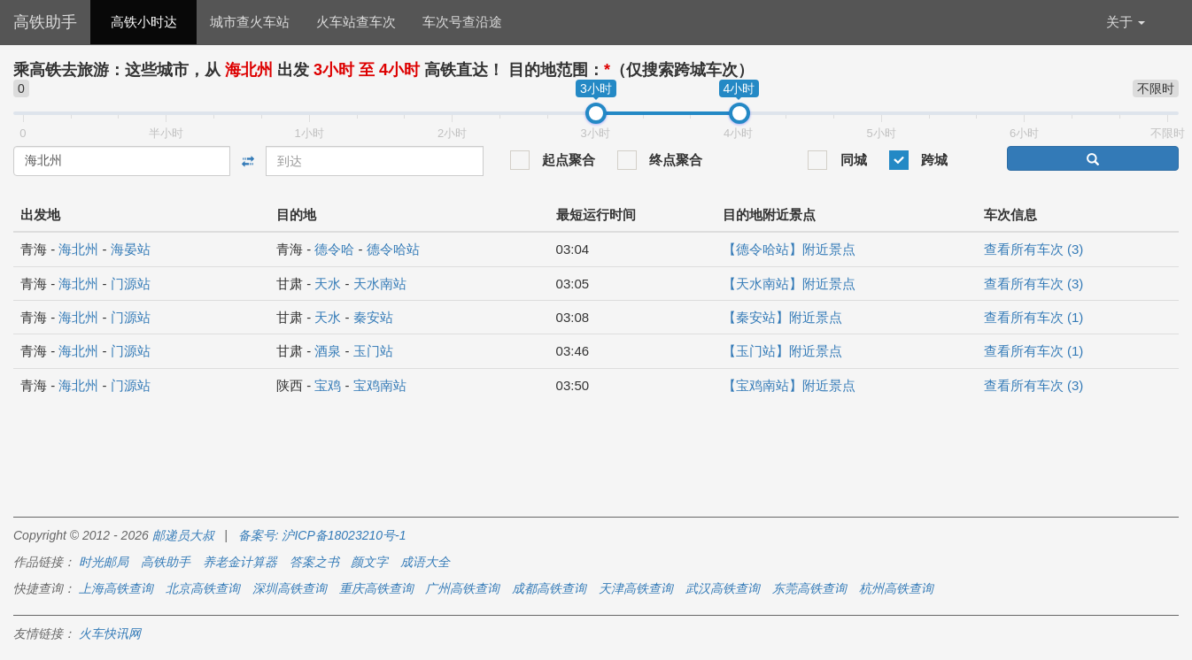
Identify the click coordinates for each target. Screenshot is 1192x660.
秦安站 (373, 317)
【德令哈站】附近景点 (789, 249)
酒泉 (327, 350)
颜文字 (369, 562)
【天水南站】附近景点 (789, 283)
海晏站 (131, 249)
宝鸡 (327, 385)
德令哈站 (393, 249)
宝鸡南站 (379, 385)
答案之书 (314, 562)
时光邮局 (103, 562)
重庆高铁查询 (376, 588)
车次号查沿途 (462, 21)
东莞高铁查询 (809, 588)
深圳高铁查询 (289, 588)
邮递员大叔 (183, 535)
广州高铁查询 (462, 588)
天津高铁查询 (636, 588)
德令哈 (334, 249)
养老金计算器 (240, 562)
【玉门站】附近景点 (782, 350)
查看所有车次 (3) (1034, 249)
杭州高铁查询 (896, 588)
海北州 (78, 249)
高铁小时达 (144, 21)
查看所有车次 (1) (1034, 317)
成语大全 (425, 562)
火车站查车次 (356, 21)
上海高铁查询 (116, 588)
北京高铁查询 (203, 588)
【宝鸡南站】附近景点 (789, 385)
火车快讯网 (110, 633)
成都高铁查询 (549, 588)
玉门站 (373, 350)
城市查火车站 (250, 21)
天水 (327, 283)
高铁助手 (45, 22)
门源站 (131, 283)
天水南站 (379, 283)
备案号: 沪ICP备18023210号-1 (322, 535)
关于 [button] (1125, 21)
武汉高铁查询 (722, 588)
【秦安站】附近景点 (782, 317)
